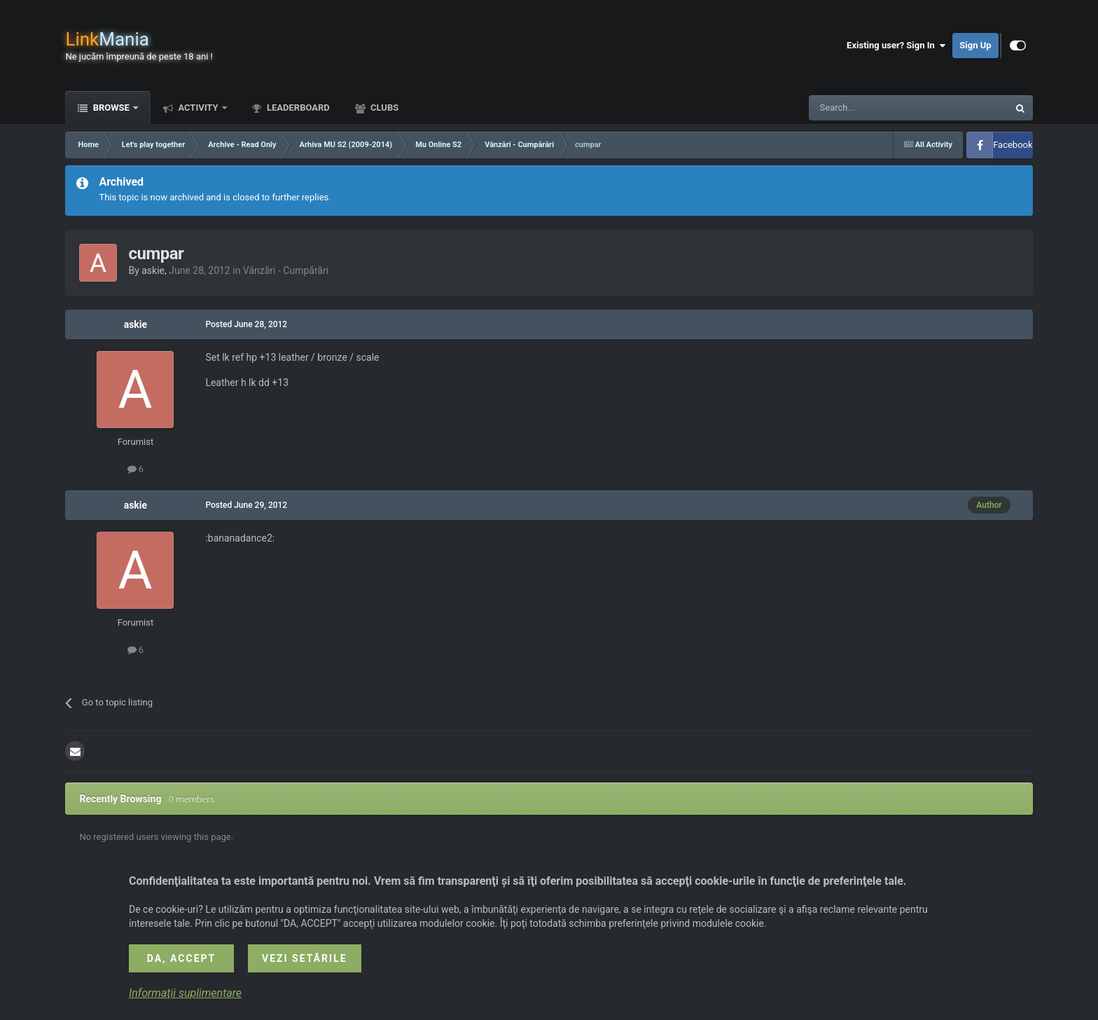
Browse (111, 107)
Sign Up (975, 45)
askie (153, 270)
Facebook (1012, 144)
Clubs (383, 107)
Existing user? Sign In (896, 45)
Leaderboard (297, 107)
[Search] (875, 107)
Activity (198, 107)
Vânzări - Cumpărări (285, 270)
